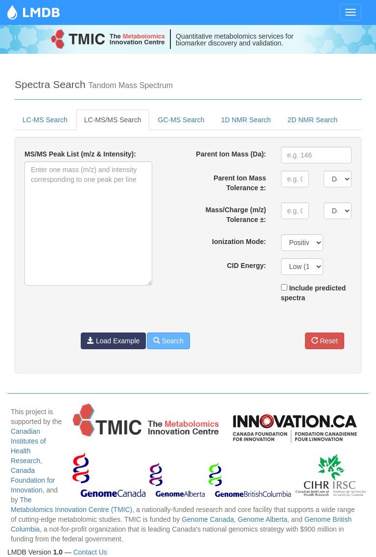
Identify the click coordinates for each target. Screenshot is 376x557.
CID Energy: (246, 265)
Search (168, 341)
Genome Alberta (262, 519)
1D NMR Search (246, 120)
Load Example (113, 341)
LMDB (41, 12)
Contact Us (90, 552)
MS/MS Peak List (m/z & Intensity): (80, 154)
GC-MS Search (181, 120)
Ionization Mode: (239, 241)
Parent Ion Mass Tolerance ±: (239, 183)
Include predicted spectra (313, 293)
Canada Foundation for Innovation (33, 480)
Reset (324, 341)
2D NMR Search (312, 120)
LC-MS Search (45, 120)
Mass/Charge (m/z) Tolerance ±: (236, 214)
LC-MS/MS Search (112, 120)
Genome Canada (208, 519)
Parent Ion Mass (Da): (231, 154)
